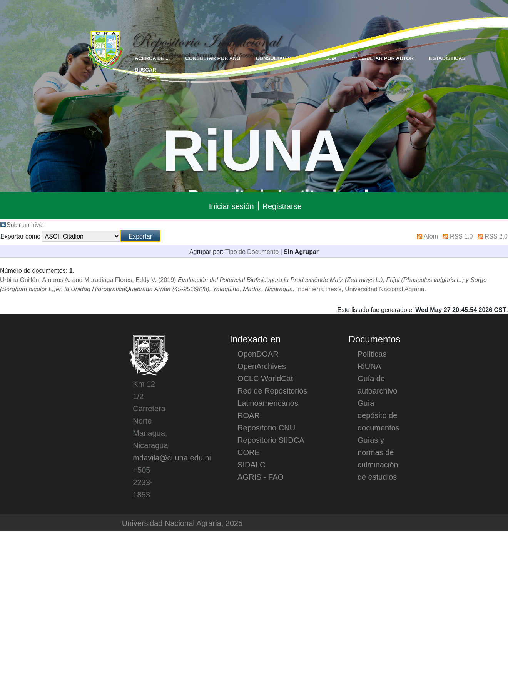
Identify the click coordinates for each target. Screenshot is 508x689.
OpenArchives (261, 365)
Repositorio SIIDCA (270, 439)
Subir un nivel (25, 224)
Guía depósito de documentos (378, 415)
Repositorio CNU (266, 427)
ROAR (248, 415)
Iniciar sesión (231, 205)
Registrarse (282, 205)
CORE (248, 452)
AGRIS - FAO (260, 476)
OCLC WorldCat (265, 378)
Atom (431, 236)
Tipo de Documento (252, 251)
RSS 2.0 (496, 236)
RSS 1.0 (461, 236)
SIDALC (251, 464)
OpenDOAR (258, 353)
